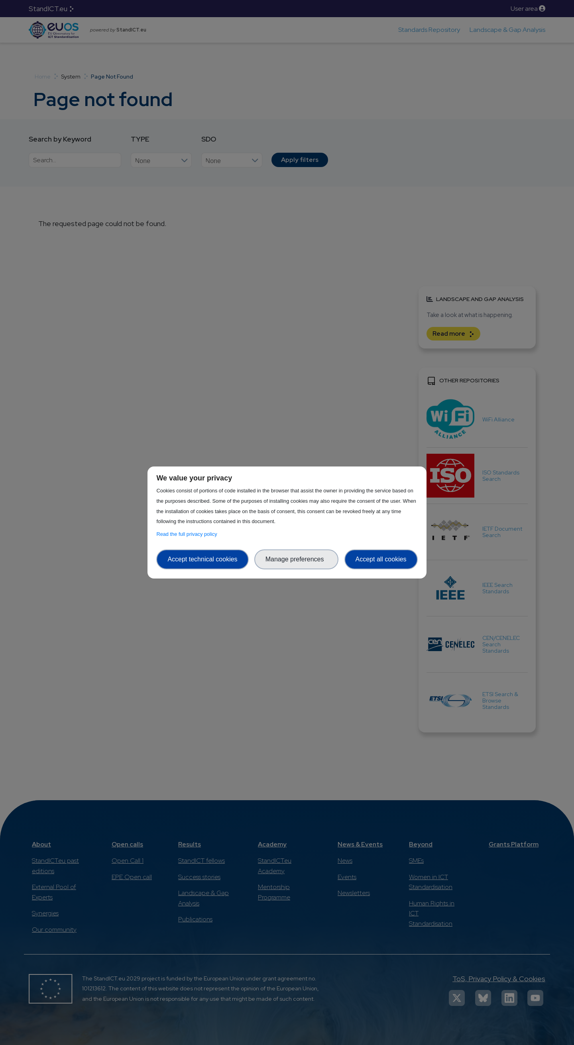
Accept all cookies (381, 559)
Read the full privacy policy (188, 534)
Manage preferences (296, 559)
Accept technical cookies (202, 559)
